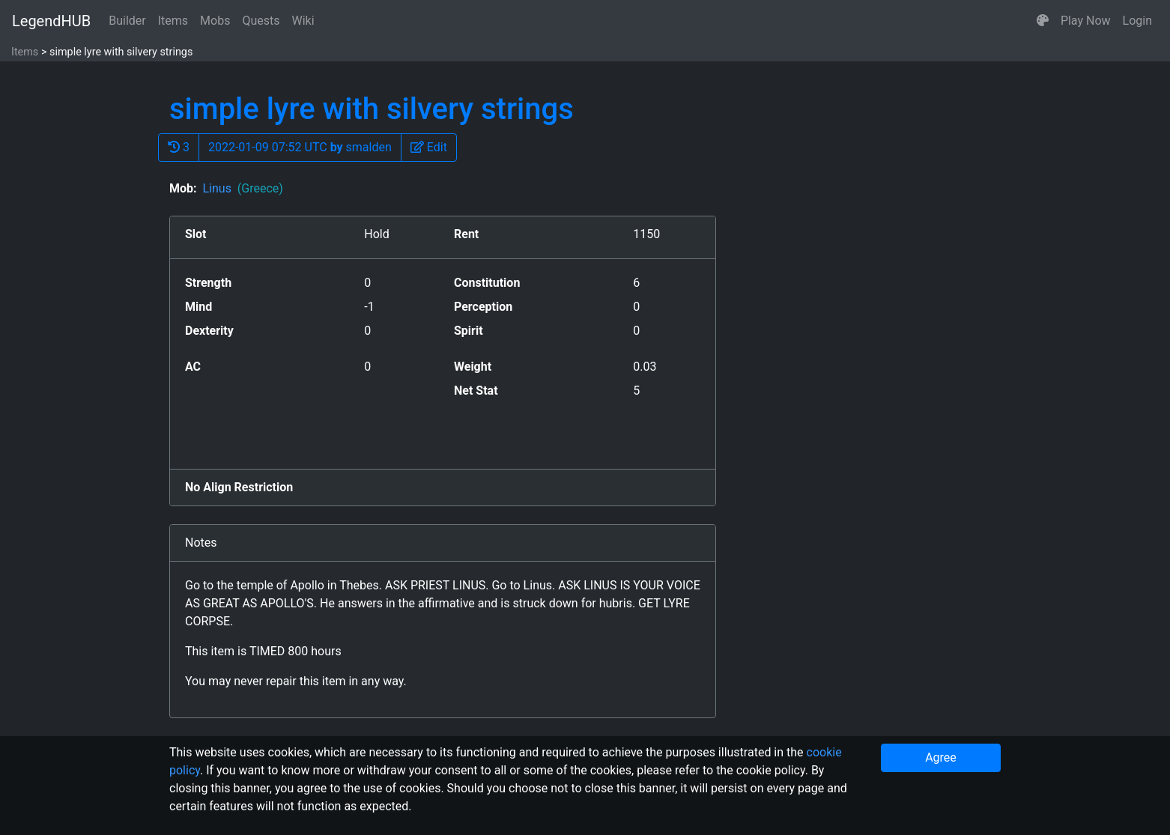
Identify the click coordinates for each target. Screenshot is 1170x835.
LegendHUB (51, 21)
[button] (1043, 21)
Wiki (303, 20)
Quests (260, 20)
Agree (941, 757)
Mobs (215, 20)
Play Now (1086, 20)
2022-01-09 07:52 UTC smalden (300, 147)
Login (1137, 20)
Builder (127, 20)
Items (173, 20)
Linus (242, 188)
